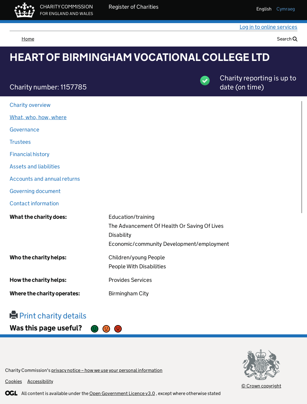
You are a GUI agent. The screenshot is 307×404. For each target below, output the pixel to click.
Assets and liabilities (35, 166)
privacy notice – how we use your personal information (106, 370)
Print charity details (48, 316)
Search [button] (287, 39)
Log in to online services (268, 26)
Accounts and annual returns (45, 178)
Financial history (29, 154)
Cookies (13, 381)
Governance (24, 129)
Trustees (20, 141)
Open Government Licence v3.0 (122, 393)
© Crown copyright (261, 386)
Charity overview (30, 104)
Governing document (35, 191)
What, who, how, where (38, 117)
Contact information (34, 203)
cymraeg (285, 9)
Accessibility (40, 381)
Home (28, 39)
